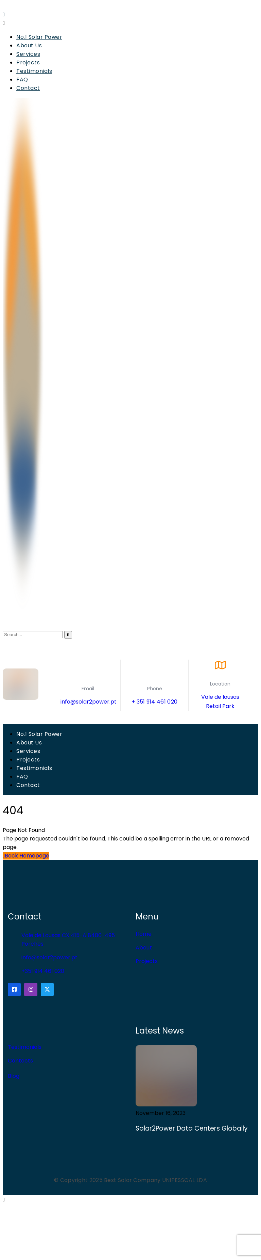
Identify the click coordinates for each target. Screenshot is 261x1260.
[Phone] (154, 669)
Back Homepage (26, 856)
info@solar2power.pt (88, 702)
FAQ (22, 79)
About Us (29, 45)
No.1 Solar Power (39, 37)
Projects (28, 62)
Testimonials (34, 71)
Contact (28, 88)
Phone (154, 688)
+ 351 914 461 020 (154, 702)
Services (28, 54)
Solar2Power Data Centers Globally (192, 1128)
